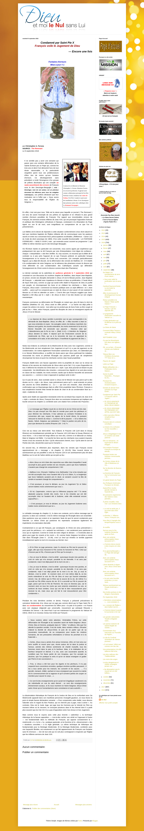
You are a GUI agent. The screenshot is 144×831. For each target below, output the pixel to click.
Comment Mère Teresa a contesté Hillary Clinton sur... (112, 332)
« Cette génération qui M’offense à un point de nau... (112, 322)
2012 (103, 230)
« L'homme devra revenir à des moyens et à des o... (111, 546)
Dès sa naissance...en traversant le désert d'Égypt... (110, 442)
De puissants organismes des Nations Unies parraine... (112, 497)
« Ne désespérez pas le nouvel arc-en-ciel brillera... (111, 671)
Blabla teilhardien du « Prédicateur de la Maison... (111, 369)
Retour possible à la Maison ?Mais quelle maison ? (111, 302)
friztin (80, 821)
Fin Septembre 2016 (110, 597)
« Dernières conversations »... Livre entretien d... (112, 601)
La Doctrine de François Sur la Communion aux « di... (112, 475)
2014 (103, 236)
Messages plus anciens (83, 805)
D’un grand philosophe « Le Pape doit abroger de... (111, 553)
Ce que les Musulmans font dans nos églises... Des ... (112, 342)
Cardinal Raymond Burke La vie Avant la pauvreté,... (111, 288)
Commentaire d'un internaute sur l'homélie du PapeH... (112, 632)
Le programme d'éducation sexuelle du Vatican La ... (112, 315)
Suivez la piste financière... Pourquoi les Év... (111, 376)
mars (105, 251)
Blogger (95, 821)
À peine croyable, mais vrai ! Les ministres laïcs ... (112, 503)
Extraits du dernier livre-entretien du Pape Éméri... (111, 389)
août (105, 267)
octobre (106, 677)
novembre (107, 680)
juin (104, 261)
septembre (107, 270)
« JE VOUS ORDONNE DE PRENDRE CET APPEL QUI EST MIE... (112, 410)
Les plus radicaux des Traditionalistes (110, 655)
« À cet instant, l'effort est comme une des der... (112, 645)
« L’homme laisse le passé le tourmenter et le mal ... (112, 612)
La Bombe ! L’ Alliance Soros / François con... (111, 516)
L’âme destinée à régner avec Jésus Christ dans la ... (112, 566)
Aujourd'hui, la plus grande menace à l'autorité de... (110, 490)
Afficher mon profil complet (108, 703)
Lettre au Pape (108, 364)
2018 (103, 690)
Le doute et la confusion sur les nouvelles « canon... (111, 429)
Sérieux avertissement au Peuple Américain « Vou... (112, 587)
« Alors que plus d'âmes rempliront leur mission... (111, 417)
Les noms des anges (110, 659)
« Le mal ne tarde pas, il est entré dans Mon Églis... (111, 510)
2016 (103, 242)
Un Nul (103, 700)
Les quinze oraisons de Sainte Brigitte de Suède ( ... (111, 626)
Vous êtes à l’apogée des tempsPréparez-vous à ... (111, 522)
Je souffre (106, 527)
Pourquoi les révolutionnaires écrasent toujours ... (110, 383)
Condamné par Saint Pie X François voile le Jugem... (111, 396)
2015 (103, 239)
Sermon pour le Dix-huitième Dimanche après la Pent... (110, 532)
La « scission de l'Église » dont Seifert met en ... (112, 606)
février (105, 248)
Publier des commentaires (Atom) (44, 808)
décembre (107, 683)
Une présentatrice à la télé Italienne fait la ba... (112, 650)
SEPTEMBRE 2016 (110, 337)
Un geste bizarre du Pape (112, 480)
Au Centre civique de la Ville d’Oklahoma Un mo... (111, 463)
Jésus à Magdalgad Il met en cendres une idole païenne (112, 436)
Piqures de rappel (109, 361)
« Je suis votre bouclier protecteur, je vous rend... (111, 580)
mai (104, 257)
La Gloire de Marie (109, 327)
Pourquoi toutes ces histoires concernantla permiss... (111, 456)
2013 (103, 233)
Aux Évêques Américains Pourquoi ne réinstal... (111, 484)
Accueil (56, 805)
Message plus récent (30, 805)
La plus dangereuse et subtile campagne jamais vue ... (111, 664)
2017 (103, 687)
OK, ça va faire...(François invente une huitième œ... (112, 349)
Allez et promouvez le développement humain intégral (112, 295)
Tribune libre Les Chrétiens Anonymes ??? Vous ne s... (111, 356)
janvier (105, 245)
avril (105, 254)
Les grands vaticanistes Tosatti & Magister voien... (111, 619)
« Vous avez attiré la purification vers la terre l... (112, 281)
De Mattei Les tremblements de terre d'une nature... (111, 274)
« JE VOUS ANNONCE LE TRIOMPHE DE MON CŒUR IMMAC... (112, 403)
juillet (105, 264)
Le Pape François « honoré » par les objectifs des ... (110, 309)
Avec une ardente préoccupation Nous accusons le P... (111, 539)
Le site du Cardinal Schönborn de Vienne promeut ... (111, 639)
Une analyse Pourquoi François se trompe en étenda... (111, 449)
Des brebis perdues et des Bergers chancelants (112, 593)
